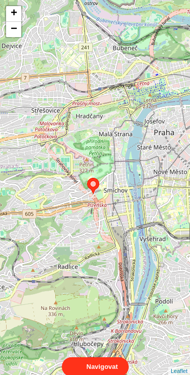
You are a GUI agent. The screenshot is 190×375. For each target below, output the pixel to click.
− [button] (14, 29)
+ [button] (14, 13)
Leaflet (179, 362)
